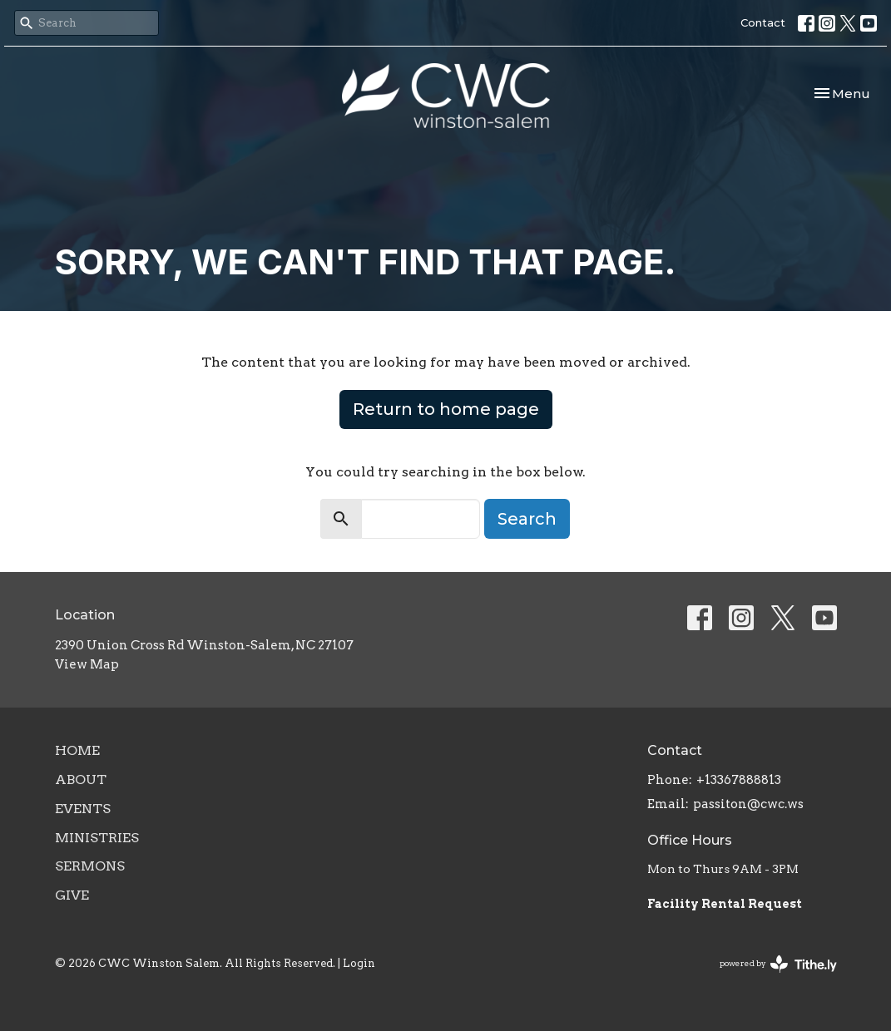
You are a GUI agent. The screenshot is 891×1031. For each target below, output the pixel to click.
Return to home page (446, 409)
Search (527, 519)
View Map (87, 664)
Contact (762, 22)
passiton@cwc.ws (748, 804)
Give (72, 895)
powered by (778, 964)
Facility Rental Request (725, 903)
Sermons (90, 866)
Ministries (97, 838)
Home (77, 750)
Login (359, 963)
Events (83, 808)
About (80, 779)
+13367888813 (738, 779)
